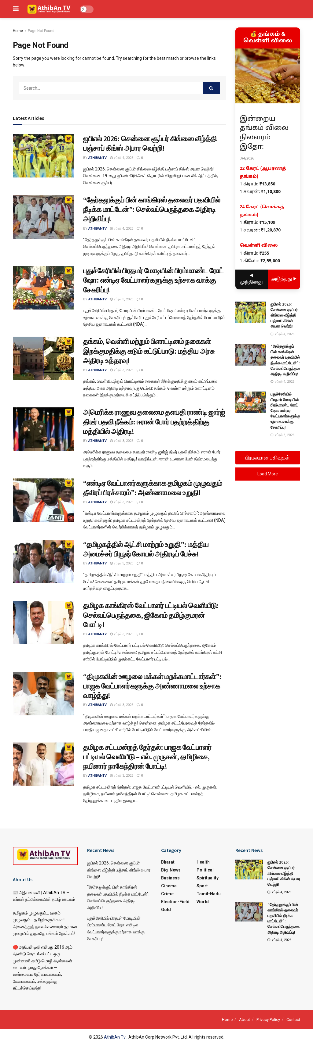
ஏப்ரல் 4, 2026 (121, 158)
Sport (202, 885)
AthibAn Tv (115, 1037)
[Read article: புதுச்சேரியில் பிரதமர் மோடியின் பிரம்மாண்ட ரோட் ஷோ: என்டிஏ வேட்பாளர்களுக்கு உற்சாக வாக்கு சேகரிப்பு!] (43, 288)
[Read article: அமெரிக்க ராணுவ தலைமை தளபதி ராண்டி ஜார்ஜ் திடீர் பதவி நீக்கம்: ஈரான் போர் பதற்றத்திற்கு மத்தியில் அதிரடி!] (43, 429)
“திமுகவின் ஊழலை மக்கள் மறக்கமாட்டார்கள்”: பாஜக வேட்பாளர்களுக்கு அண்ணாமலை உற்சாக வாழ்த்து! (152, 686)
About (244, 1019)
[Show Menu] (16, 9)
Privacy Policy (268, 1019)
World (203, 901)
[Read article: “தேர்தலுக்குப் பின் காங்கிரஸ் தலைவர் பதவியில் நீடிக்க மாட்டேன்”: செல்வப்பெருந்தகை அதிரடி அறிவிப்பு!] (43, 217)
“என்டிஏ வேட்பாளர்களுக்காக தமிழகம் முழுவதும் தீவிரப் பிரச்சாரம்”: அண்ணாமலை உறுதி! (152, 487)
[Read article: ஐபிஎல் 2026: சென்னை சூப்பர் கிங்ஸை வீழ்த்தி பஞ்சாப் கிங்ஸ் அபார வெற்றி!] (43, 155)
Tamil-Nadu (209, 893)
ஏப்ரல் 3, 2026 (121, 299)
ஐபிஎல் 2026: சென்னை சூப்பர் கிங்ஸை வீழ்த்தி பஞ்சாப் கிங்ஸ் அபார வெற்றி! (150, 143)
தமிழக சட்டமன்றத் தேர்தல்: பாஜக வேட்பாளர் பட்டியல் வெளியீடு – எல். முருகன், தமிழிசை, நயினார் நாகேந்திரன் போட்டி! (147, 757)
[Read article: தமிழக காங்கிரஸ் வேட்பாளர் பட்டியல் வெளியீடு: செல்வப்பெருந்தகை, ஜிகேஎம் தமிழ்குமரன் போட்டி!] (43, 622)
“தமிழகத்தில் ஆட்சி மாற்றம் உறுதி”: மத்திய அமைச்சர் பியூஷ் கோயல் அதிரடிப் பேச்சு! (146, 549)
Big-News (171, 870)
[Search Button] (211, 88)
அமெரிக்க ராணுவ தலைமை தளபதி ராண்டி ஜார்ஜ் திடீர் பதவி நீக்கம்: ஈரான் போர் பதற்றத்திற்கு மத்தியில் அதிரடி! (154, 421)
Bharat (168, 862)
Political (205, 870)
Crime (167, 893)
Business (170, 877)
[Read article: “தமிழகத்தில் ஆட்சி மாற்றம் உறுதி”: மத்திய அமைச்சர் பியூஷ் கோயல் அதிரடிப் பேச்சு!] (43, 561)
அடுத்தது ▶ (283, 279)
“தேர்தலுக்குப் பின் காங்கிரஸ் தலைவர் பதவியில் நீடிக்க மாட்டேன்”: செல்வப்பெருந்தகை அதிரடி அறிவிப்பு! (151, 209)
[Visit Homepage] (49, 9)
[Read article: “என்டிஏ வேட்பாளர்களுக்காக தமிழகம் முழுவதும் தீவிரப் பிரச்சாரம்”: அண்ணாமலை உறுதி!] (43, 500)
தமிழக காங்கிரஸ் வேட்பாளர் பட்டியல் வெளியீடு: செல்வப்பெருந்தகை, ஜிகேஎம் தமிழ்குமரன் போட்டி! (151, 615)
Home (18, 31)
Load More (267, 473)
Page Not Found (41, 31)
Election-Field (175, 901)
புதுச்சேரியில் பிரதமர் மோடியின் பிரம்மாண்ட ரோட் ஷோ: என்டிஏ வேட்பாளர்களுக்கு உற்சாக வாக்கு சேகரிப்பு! (153, 280)
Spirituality (208, 877)
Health (203, 862)
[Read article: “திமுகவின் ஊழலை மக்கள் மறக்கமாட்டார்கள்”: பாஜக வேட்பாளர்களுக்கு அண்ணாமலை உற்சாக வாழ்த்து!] (43, 693)
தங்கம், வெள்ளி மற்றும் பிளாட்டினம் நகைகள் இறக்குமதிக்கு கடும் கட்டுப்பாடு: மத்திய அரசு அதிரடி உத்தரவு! (148, 351)
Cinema (169, 885)
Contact (293, 1019)
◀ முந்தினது (251, 279)
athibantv (97, 158)
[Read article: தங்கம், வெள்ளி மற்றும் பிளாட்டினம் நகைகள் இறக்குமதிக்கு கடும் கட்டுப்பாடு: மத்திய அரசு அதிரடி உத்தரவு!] (43, 358)
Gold (166, 909)
